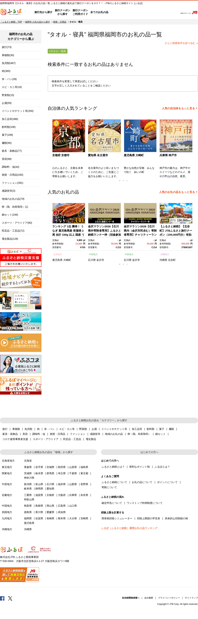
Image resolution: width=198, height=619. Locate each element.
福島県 (84, 467)
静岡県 (39, 488)
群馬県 (50, 473)
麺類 (171, 429)
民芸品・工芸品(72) (13, 230)
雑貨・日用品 (59, 22)
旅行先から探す (43, 12)
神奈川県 (29, 477)
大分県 (73, 518)
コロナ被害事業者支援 (15, 439)
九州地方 (57, 254)
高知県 (62, 512)
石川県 (92, 259)
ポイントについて (167, 482)
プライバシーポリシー (169, 598)
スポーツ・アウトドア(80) (17, 222)
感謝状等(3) (8, 190)
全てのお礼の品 (99, 12)
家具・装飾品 (10, 433)
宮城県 (50, 467)
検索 (173, 12)
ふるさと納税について (114, 482)
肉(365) (6, 71)
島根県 (39, 505)
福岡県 (28, 518)
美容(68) (7, 158)
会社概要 (148, 598)
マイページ (151, 12)
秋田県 (62, 467)
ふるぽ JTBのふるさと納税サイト (11, 12)
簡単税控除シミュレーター (117, 518)
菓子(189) (7, 134)
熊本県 (62, 518)
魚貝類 (28, 429)
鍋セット (160, 433)
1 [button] (120, 180)
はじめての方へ (118, 12)
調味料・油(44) (10, 166)
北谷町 (172, 259)
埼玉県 (62, 473)
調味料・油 (38, 433)
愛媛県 (50, 512)
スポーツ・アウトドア (45, 439)
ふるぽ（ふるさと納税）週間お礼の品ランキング (129, 528)
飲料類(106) (9, 126)
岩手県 (39, 467)
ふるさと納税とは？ (113, 466)
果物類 (16, 429)
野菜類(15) (8, 95)
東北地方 (7, 467)
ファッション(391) (12, 182)
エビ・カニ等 (67, 429)
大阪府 (62, 495)
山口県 (73, 505)
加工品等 (137, 429)
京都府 (50, 495)
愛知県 (50, 488)
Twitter (10, 598)
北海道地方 (8, 460)
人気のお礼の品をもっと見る (177, 192)
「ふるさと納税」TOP (11, 22)
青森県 (28, 467)
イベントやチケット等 (114, 429)
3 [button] (127, 180)
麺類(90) (7, 142)
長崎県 (50, 518)
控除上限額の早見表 (148, 518)
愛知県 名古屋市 (98, 155)
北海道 (28, 460)
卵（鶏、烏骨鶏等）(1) (15, 206)
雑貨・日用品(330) (12, 174)
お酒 (94, 429)
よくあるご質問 (137, 12)
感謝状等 (95, 433)
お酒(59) (7, 103)
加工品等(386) (10, 119)
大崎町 (67, 259)
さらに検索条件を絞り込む (180, 43)
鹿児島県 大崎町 (134, 155)
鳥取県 (28, 505)
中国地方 (7, 505)
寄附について (109, 487)
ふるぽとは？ (162, 466)
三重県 (28, 495)
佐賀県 (39, 518)
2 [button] (123, 180)
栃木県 (39, 473)
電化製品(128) (10, 238)
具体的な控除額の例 (176, 518)
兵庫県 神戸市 (168, 155)
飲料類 (150, 429)
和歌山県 (29, 499)
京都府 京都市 (60, 155)
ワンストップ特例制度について (145, 502)
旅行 (5, 429)
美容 (25, 433)
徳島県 (28, 512)
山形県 (73, 467)
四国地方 (7, 512)
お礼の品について (142, 482)
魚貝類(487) (9, 63)
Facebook (2, 598)
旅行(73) (7, 47)
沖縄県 (163, 259)
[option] (69, 149)
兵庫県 (73, 495)
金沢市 (100, 259)
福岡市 (113, 34)
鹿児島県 (57, 259)
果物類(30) (8, 55)
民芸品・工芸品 (72, 439)
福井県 (62, 484)
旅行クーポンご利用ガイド (80, 12)
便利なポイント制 (139, 466)
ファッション (77, 433)
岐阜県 (28, 488)
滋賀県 (39, 495)
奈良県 (84, 495)
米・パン (49, 429)
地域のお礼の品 (114, 433)
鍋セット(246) (10, 214)
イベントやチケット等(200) (18, 110)
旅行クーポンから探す (62, 12)
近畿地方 (7, 495)
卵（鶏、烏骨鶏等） (139, 433)
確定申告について (112, 502)
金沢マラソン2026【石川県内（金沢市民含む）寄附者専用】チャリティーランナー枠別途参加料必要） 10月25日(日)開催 (140, 234)
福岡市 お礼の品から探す (37, 22)
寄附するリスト (163, 12)
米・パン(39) (9, 79)
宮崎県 (84, 518)
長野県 (84, 484)
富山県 (39, 484)
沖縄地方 (164, 254)
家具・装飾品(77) (12, 150)
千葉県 (73, 473)
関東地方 (7, 473)
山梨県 (73, 484)
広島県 (62, 505)
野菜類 (83, 429)
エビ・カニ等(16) (12, 87)
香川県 (39, 512)
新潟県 (28, 484)
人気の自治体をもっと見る (178, 108)
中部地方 (93, 254)
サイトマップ (191, 598)
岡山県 (50, 505)
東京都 (84, 473)
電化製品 (91, 439)
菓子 (161, 429)
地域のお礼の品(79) (13, 198)
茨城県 (28, 473)
